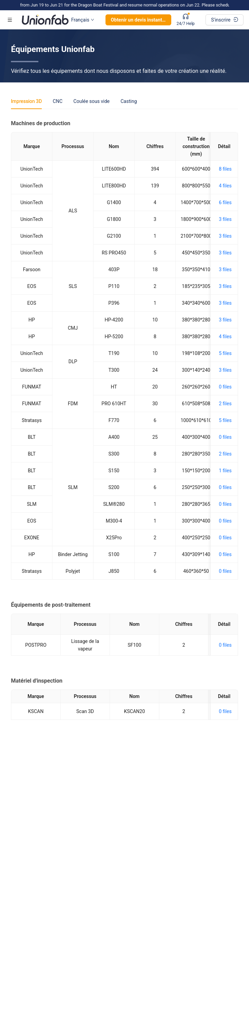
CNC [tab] (57, 101)
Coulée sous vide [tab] (91, 101)
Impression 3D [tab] (26, 101)
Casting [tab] (129, 101)
